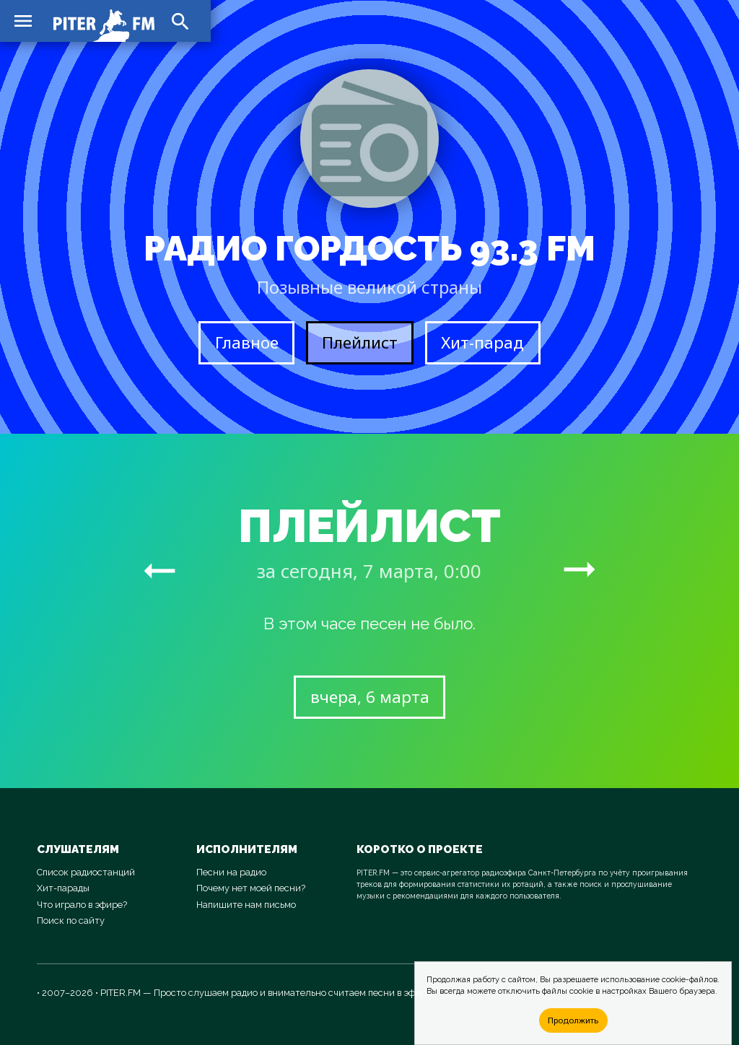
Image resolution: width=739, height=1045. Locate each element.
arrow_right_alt (159, 570)
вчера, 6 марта (369, 697)
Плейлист (360, 342)
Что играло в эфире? (82, 904)
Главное (247, 342)
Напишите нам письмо (246, 904)
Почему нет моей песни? (250, 888)
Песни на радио (231, 872)
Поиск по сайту (71, 920)
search (180, 21)
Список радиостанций (86, 872)
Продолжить (573, 1020)
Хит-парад (482, 342)
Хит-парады (63, 888)
